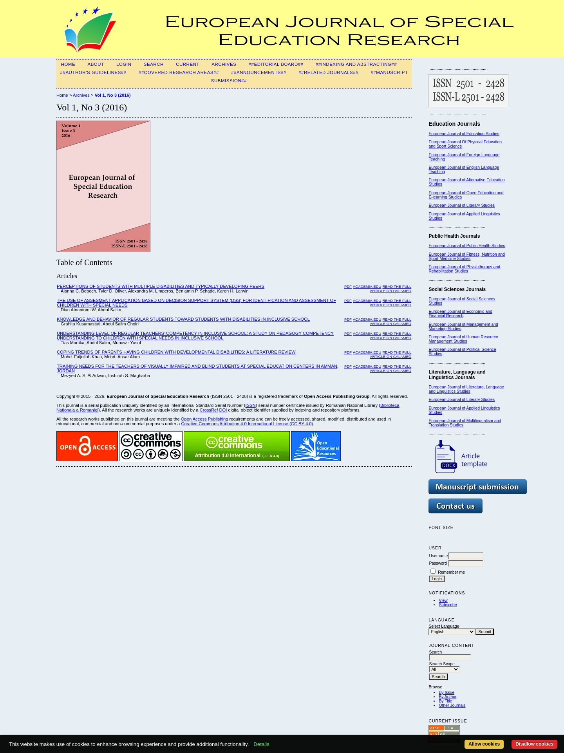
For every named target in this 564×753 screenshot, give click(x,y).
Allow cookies (484, 744)
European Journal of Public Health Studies (466, 246)
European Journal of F (448, 155)
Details (261, 744)
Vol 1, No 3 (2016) (113, 95)
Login (123, 64)
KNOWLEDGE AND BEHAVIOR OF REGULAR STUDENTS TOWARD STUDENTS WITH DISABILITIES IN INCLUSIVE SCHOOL (183, 319)
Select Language (443, 626)
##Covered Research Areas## (179, 72)
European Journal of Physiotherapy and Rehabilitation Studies (464, 269)
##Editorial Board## (276, 64)
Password (438, 563)
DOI (223, 410)
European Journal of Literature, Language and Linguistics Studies (466, 389)
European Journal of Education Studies (463, 134)
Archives (224, 64)
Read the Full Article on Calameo (390, 288)
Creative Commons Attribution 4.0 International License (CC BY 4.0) (247, 423)
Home (68, 64)
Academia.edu (367, 286)
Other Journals (452, 705)
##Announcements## (258, 72)
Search (154, 64)
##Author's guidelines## (93, 72)
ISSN (251, 405)
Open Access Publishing (204, 419)
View (443, 600)
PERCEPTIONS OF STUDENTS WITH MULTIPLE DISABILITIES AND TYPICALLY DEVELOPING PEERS (160, 286)
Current (187, 64)
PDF (348, 286)
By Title (445, 701)
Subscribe (448, 605)
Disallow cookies (534, 744)
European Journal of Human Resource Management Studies (463, 339)
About (95, 64)
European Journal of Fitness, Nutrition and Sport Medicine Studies (466, 256)
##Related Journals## (328, 72)
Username (438, 556)
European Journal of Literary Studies (461, 205)
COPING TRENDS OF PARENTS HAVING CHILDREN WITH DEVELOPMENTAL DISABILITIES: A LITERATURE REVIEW (176, 352)
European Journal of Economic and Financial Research (460, 313)
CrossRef (209, 410)
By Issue (446, 692)
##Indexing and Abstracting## (356, 64)
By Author (447, 697)
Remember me (451, 572)
